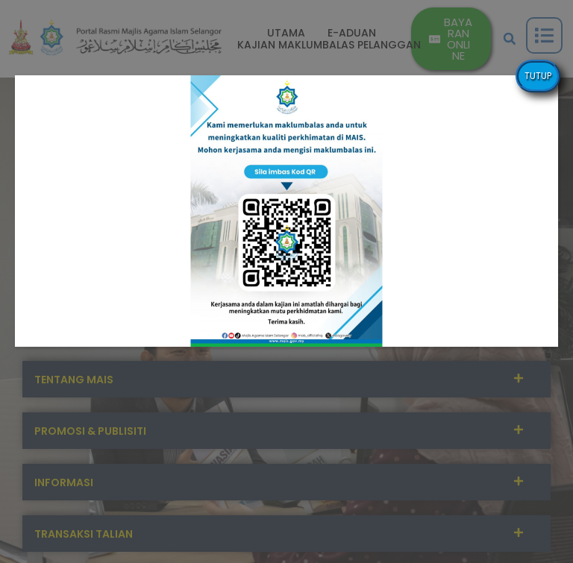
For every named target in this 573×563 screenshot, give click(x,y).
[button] (286, 211)
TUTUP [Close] (538, 75)
